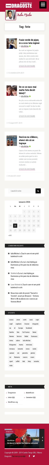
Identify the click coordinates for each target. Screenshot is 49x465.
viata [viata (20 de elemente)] (10, 365)
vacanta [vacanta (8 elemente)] (36, 361)
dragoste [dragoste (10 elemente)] (35, 324)
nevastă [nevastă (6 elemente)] (20, 349)
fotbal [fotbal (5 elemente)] (26, 336)
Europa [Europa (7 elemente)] (20, 328)
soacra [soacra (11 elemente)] (25, 357)
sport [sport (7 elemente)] (11, 361)
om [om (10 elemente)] (18, 353)
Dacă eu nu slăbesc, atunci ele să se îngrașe (28, 140)
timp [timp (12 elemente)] (29, 361)
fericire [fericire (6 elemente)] (19, 336)
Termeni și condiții (18, 456)
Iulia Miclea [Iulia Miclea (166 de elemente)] (26, 340)
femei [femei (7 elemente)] (34, 332)
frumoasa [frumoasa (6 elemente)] (34, 336)
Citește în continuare (27, 66)
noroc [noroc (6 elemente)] (28, 349)
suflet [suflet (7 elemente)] (17, 361)
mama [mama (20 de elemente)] (21, 345)
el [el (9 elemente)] (14, 328)
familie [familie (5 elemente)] (11, 332)
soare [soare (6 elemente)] (32, 357)
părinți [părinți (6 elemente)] (33, 353)
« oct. (10, 235)
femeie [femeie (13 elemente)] (11, 336)
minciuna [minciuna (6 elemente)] (29, 345)
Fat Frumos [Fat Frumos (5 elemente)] (26, 332)
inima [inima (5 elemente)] (11, 340)
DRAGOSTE (9, 432)
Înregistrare (12, 393)
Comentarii (31, 397)
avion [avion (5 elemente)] (18, 320)
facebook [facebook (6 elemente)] (29, 328)
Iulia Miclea (24, 15)
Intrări (11, 397)
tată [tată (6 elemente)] (23, 361)
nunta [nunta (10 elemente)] (34, 349)
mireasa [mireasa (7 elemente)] (12, 349)
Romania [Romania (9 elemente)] (17, 357)
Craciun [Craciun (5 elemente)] (26, 324)
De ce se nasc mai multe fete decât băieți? (27, 90)
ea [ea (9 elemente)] (10, 328)
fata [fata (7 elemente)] (18, 332)
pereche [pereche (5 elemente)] (25, 353)
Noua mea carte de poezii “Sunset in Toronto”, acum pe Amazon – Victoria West (25, 296)
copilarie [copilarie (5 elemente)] (18, 324)
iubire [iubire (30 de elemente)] (18, 340)
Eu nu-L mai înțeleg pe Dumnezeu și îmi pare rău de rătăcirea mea (24, 265)
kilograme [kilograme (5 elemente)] (12, 345)
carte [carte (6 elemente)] (24, 320)
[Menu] (43, 4)
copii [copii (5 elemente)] (37, 320)
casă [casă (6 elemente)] (31, 320)
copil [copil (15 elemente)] (11, 324)
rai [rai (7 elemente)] (10, 357)
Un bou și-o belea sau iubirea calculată (22, 443)
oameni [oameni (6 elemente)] (11, 353)
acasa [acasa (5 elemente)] (11, 320)
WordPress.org (13, 402)
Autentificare (30, 393)
